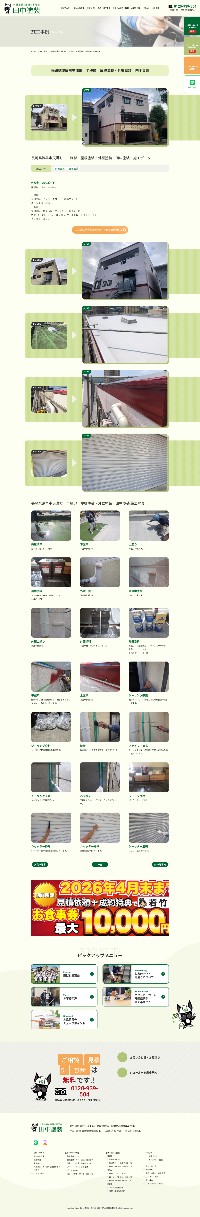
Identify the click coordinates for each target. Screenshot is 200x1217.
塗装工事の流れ (115, 1159)
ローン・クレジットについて (120, 1177)
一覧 (100, 864)
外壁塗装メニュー (74, 1156)
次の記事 (41, 864)
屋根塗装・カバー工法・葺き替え (80, 1159)
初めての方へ (66, 8)
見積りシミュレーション (119, 1173)
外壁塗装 (60, 168)
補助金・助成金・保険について (121, 1180)
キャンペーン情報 (156, 1159)
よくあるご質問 (152, 1176)
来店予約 (149, 1169)
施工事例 (106, 8)
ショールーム (151, 1166)
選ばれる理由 (79, 8)
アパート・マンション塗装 (77, 1167)
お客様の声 (135, 8)
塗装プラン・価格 (72, 1152)
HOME (33, 51)
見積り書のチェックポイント (120, 1166)
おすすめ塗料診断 (116, 1187)
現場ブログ (153, 1156)
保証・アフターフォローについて (80, 1174)
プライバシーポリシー (154, 1183)
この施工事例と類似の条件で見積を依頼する (99, 229)
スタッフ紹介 (39, 1173)
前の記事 (159, 864)
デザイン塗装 (72, 1170)
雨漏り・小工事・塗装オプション (80, 1163)
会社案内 (149, 1180)
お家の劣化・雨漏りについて (120, 1163)
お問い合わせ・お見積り (155, 1173)
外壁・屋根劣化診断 (117, 1191)
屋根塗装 (73, 168)
